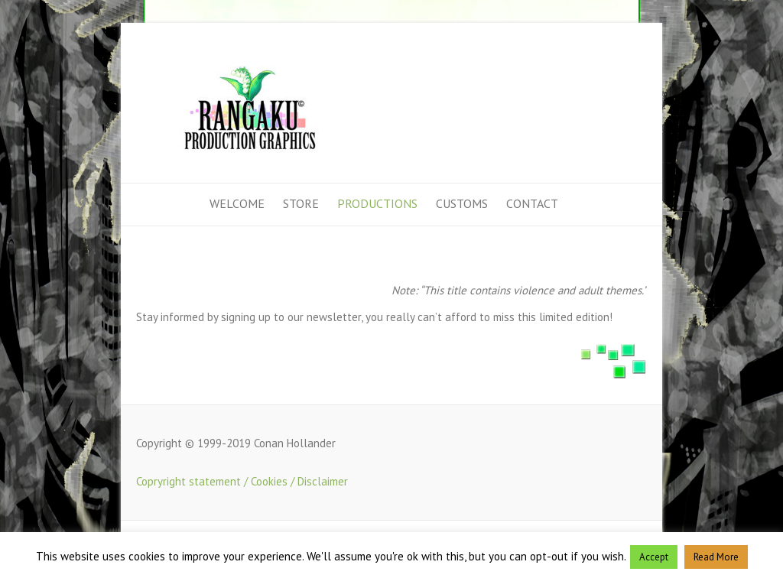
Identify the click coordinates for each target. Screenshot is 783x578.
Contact (532, 203)
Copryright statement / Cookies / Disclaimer (242, 481)
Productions (377, 203)
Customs (462, 203)
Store (301, 203)
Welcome (237, 203)
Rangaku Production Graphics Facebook (635, 63)
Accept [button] (653, 556)
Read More (716, 556)
